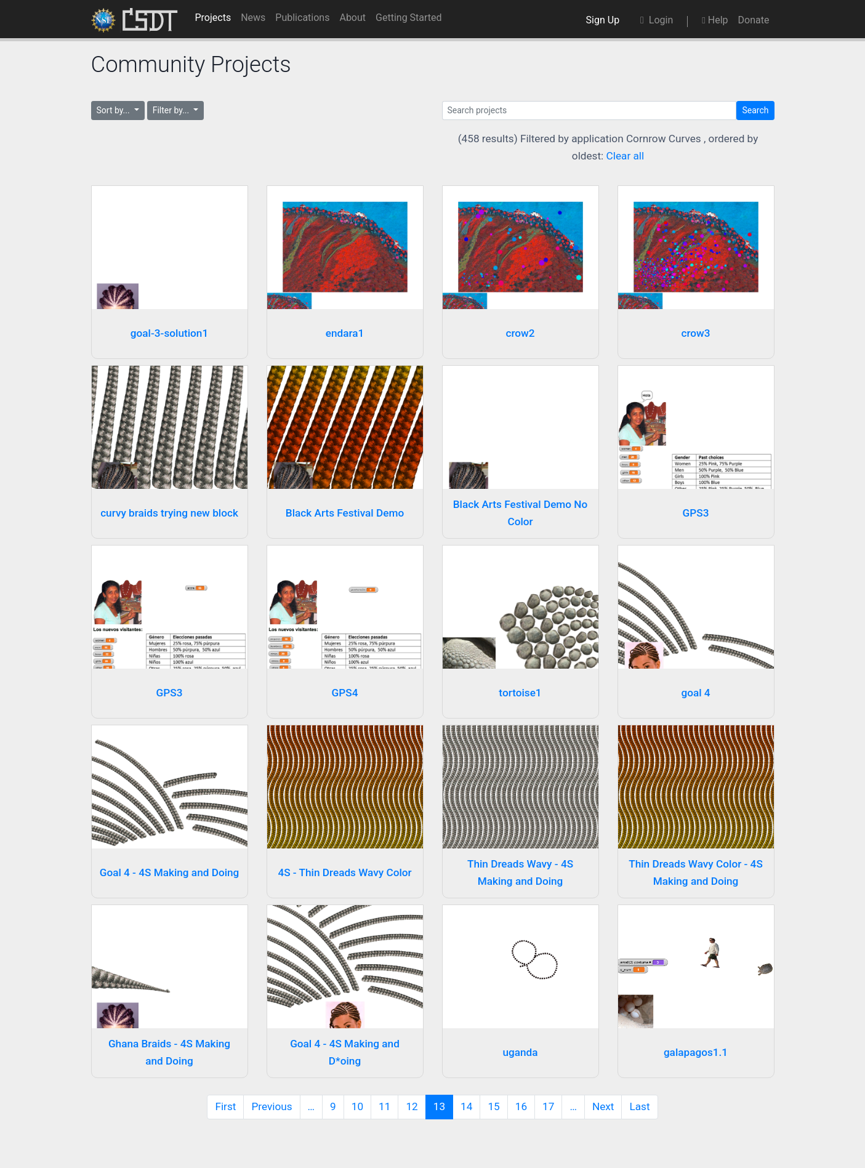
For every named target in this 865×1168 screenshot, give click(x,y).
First (225, 1106)
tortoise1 (520, 693)
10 (357, 1106)
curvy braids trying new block (169, 513)
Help (715, 20)
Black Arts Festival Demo (345, 513)
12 (411, 1106)
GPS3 (696, 513)
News (253, 17)
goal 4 (695, 693)
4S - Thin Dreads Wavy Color (344, 872)
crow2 (519, 333)
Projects (213, 17)
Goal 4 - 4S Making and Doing (169, 872)
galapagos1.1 (696, 1052)
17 (548, 1106)
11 (384, 1106)
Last (639, 1106)
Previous (271, 1106)
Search (755, 110)
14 (466, 1106)
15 (493, 1106)
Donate (754, 20)
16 (521, 1106)
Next (603, 1106)
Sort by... (114, 110)
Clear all (625, 156)
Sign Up (605, 20)
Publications (302, 17)
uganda (519, 1052)
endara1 (345, 333)
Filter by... (172, 110)
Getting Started (409, 17)
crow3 (695, 333)
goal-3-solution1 (169, 333)
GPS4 (345, 693)
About (352, 17)
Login (656, 20)
